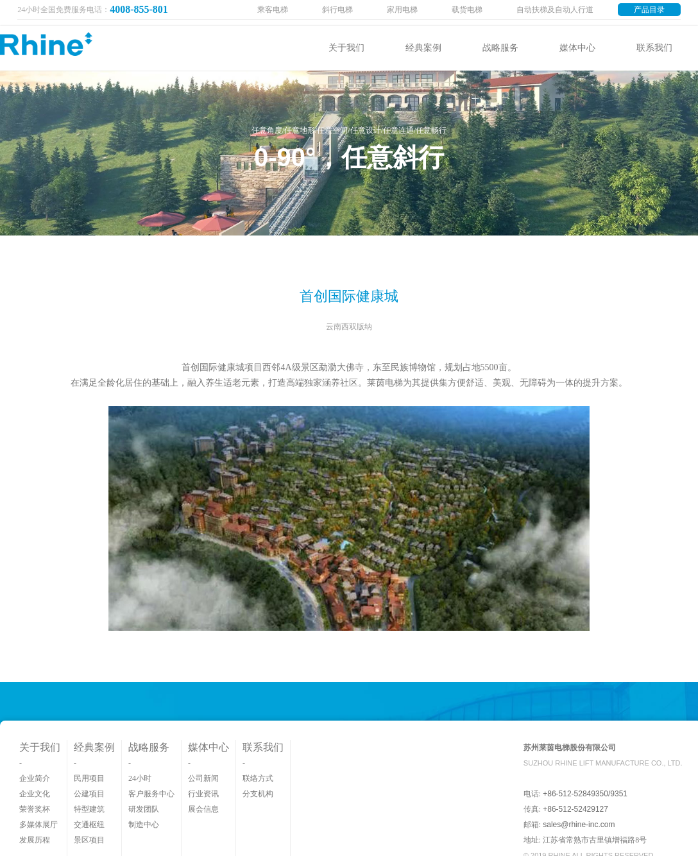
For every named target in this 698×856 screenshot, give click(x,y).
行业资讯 (203, 793)
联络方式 (258, 778)
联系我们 (654, 48)
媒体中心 (577, 48)
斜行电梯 (337, 9)
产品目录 (649, 9)
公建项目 (89, 793)
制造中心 (143, 824)
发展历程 (34, 839)
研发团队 (143, 809)
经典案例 (423, 48)
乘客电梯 (272, 9)
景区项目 (89, 839)
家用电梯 (402, 9)
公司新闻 (203, 778)
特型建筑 (89, 809)
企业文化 (34, 793)
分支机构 (258, 793)
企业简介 (34, 778)
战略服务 (500, 48)
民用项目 (89, 778)
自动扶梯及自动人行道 (554, 9)
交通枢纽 (89, 824)
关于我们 (346, 48)
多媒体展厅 (38, 824)
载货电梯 (467, 9)
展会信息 (203, 809)
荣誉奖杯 (34, 809)
